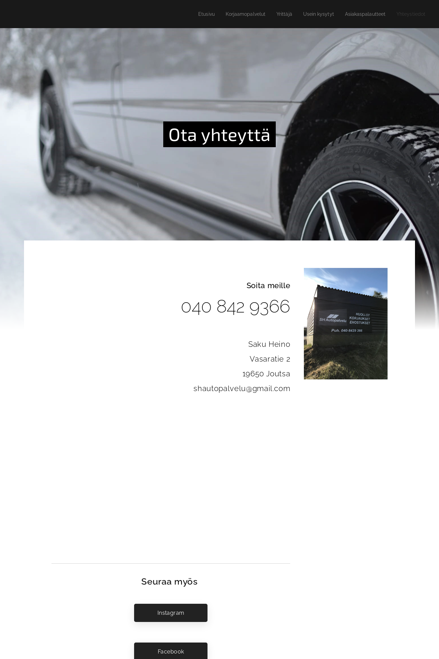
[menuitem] (193, 14)
